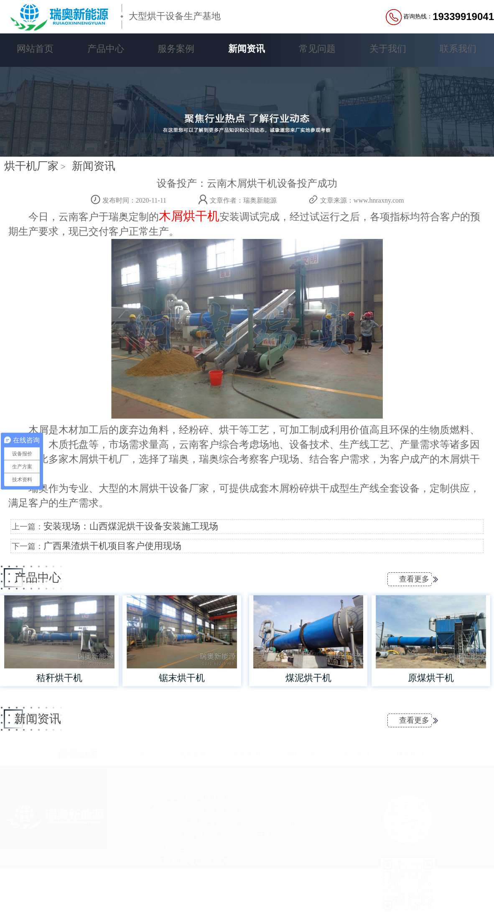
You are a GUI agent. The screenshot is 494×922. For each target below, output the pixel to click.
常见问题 (317, 48)
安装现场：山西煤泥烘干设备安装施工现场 (130, 526)
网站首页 (35, 48)
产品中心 (105, 48)
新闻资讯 (246, 48)
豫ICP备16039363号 (199, 861)
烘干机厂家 (31, 166)
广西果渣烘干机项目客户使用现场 (112, 546)
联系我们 (458, 48)
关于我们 (387, 48)
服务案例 (176, 48)
